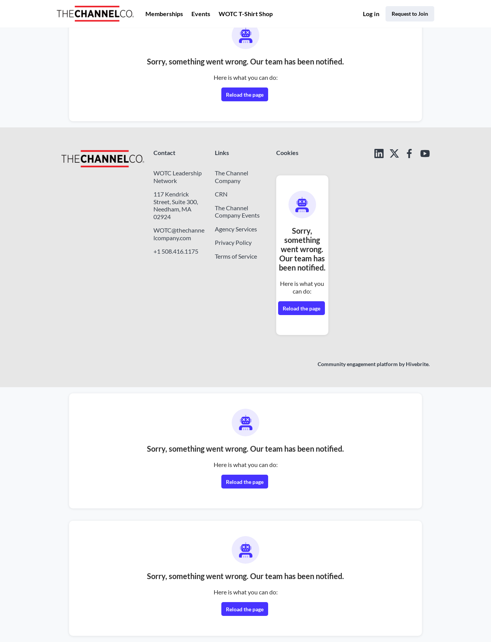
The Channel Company (231, 176)
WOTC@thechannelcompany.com (178, 233)
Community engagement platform (358, 364)
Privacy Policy (233, 242)
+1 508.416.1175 (175, 251)
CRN (221, 194)
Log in (371, 13)
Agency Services (236, 229)
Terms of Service (236, 256)
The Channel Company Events (237, 211)
